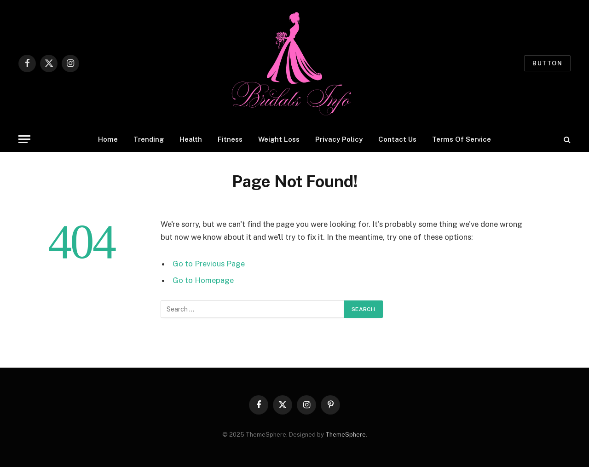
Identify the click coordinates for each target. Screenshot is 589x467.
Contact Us (397, 139)
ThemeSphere (345, 434)
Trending (148, 139)
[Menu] (24, 139)
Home (108, 139)
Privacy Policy (339, 139)
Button (547, 63)
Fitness (230, 139)
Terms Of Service (461, 139)
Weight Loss (279, 139)
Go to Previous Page (209, 263)
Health (190, 139)
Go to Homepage (203, 280)
